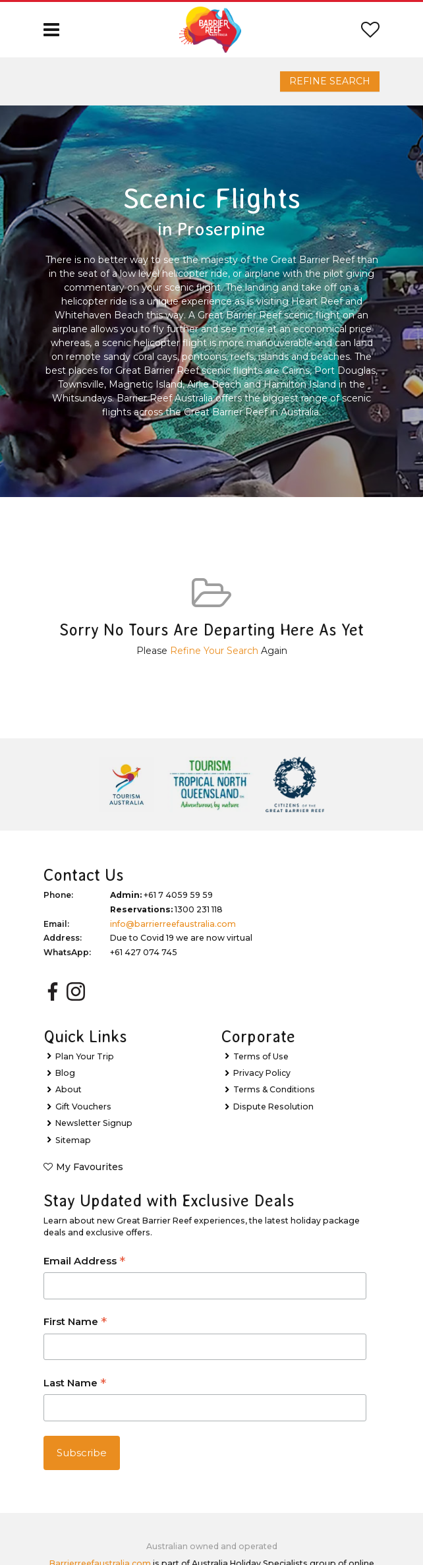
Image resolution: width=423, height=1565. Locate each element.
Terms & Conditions (274, 1089)
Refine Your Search (214, 651)
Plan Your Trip (84, 1056)
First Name (75, 1323)
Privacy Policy (262, 1073)
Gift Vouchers (83, 1106)
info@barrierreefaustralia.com (173, 924)
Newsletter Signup (93, 1123)
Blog (65, 1073)
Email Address (84, 1262)
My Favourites (89, 1167)
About (68, 1089)
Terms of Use (261, 1056)
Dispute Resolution (273, 1106)
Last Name (74, 1384)
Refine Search (329, 81)
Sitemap (73, 1140)
